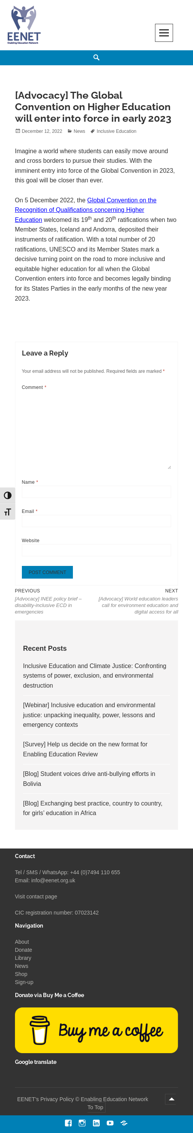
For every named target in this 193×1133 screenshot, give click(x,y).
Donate (23, 950)
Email (30, 511)
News (79, 131)
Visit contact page (36, 896)
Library (23, 958)
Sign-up (24, 982)
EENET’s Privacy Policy (45, 1099)
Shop (21, 974)
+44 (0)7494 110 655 (95, 872)
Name (30, 482)
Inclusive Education (116, 131)
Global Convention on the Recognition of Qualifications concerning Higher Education (86, 210)
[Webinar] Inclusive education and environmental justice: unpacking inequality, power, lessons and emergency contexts (89, 715)
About (22, 942)
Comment (34, 387)
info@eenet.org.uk (53, 880)
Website (31, 540)
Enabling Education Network (115, 1099)
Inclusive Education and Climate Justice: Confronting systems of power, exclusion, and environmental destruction (95, 676)
